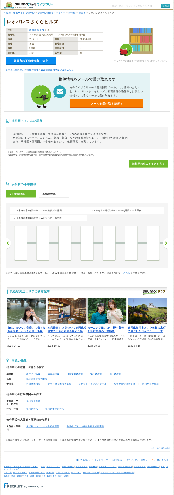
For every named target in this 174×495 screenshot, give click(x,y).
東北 (13, 476)
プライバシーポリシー (138, 460)
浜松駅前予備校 (150, 384)
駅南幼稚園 (54, 374)
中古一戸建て (153, 467)
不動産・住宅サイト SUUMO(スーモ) (21, 467)
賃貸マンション (53, 467)
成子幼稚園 (115, 374)
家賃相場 (93, 467)
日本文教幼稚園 (75, 374)
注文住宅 (8, 473)
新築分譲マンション (107, 467)
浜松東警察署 (33, 401)
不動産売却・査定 (37, 473)
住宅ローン (76, 473)
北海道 (7, 476)
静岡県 (72, 13)
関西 (44, 476)
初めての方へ (83, 460)
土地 (163, 467)
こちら (126, 273)
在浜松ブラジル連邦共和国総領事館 (85, 426)
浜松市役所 (32, 409)
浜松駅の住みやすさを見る (148, 163)
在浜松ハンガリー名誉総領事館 (42, 426)
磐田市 (82, 13)
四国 (49, 476)
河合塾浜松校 (33, 384)
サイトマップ (101, 460)
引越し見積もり (63, 473)
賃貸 (43, 467)
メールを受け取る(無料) (106, 103)
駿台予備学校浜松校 (124, 384)
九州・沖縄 (63, 476)
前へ (8, 243)
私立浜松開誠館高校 (37, 379)
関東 (19, 476)
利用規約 (117, 460)
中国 (55, 476)
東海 (38, 476)
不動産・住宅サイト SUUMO (19, 13)
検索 (167, 6)
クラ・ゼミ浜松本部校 (59, 384)
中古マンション (125, 467)
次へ (165, 243)
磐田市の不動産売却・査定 (31, 60)
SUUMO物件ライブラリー (52, 13)
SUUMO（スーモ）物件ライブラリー (28, 5)
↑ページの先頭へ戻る (160, 448)
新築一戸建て (140, 467)
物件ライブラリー (91, 473)
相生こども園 (33, 374)
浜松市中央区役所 (54, 409)
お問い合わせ (161, 460)
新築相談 (50, 473)
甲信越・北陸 (28, 476)
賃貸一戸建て (82, 467)
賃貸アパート (68, 467)
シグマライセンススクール (92, 384)
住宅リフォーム (20, 473)
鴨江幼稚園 (96, 374)
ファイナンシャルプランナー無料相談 (117, 473)
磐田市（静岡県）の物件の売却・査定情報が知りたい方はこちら (40, 69)
